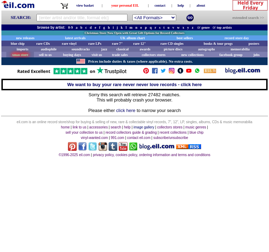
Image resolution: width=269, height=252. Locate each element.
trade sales (120, 55)
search (116, 127)
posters (253, 44)
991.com (117, 138)
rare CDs (43, 44)
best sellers (185, 38)
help (181, 5)
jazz (104, 49)
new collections (192, 55)
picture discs (173, 49)
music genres (195, 127)
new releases (25, 38)
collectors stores (153, 55)
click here (126, 110)
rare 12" (139, 44)
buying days (72, 55)
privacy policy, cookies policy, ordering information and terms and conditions (151, 155)
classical (122, 49)
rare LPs (94, 44)
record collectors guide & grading (131, 132)
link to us (79, 127)
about (200, 5)
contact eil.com (139, 138)
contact (159, 5)
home (65, 127)
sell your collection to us (84, 132)
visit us (97, 55)
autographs (206, 49)
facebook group (230, 55)
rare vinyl (69, 44)
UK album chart (132, 38)
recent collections (173, 132)
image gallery (143, 127)
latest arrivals (75, 38)
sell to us (45, 55)
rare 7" (117, 44)
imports (22, 49)
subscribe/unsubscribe (170, 138)
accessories (98, 127)
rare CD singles (172, 44)
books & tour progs (218, 44)
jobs (256, 55)
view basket (85, 5)
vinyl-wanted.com (94, 138)
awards (144, 49)
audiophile (49, 49)
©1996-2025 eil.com (74, 155)
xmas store (20, 55)
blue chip (18, 44)
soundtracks (80, 49)
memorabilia (239, 49)
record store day (237, 38)
